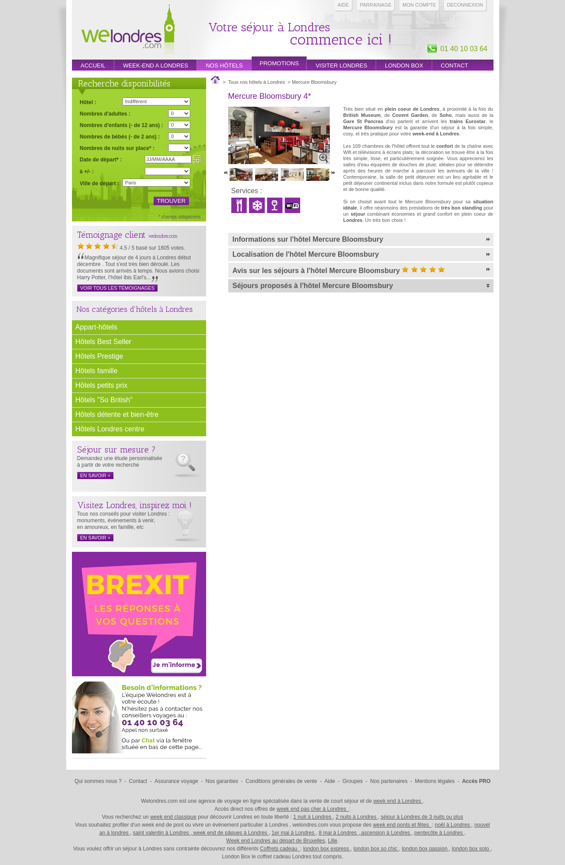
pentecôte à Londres (439, 833)
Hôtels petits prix (101, 385)
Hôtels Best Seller (103, 341)
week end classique (173, 817)
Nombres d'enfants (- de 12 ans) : (121, 125)
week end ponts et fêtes (402, 825)
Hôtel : (88, 102)
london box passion (425, 849)
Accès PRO (476, 781)
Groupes (353, 781)
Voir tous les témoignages (117, 288)
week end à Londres (397, 801)
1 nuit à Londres (312, 817)
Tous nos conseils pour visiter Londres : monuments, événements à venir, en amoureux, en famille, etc (123, 520)
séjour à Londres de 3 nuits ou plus (421, 817)
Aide (343, 4)
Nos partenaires (389, 781)
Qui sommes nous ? (98, 781)
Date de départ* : (101, 159)
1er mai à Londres (293, 833)
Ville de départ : (99, 183)
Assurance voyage (176, 781)
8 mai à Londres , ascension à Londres (365, 833)
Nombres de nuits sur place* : (117, 148)
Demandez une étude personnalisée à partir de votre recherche (119, 461)
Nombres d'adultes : (105, 113)
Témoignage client (111, 234)
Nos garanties (222, 781)
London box (404, 65)
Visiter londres (341, 65)
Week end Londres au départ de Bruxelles (275, 841)
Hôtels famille (96, 370)
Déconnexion (465, 4)
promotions (279, 63)
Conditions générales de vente (281, 781)
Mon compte (419, 4)
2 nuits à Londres (356, 817)
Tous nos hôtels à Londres (256, 82)
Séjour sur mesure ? (116, 449)
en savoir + (95, 475)
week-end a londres (155, 65)
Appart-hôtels (96, 327)
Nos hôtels (224, 65)
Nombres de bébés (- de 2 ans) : (120, 136)
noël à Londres (453, 825)
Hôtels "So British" (104, 400)
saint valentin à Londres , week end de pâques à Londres (201, 833)
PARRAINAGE (376, 4)
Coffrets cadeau (280, 849)
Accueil (93, 65)
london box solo (471, 849)
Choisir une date (197, 160)
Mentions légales (435, 781)
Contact (454, 65)
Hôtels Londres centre (110, 429)
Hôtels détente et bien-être (117, 414)
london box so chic (376, 849)
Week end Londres (128, 31)
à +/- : (87, 171)
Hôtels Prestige (99, 356)
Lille (332, 841)
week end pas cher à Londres (313, 809)
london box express (326, 849)
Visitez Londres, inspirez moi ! (134, 505)
